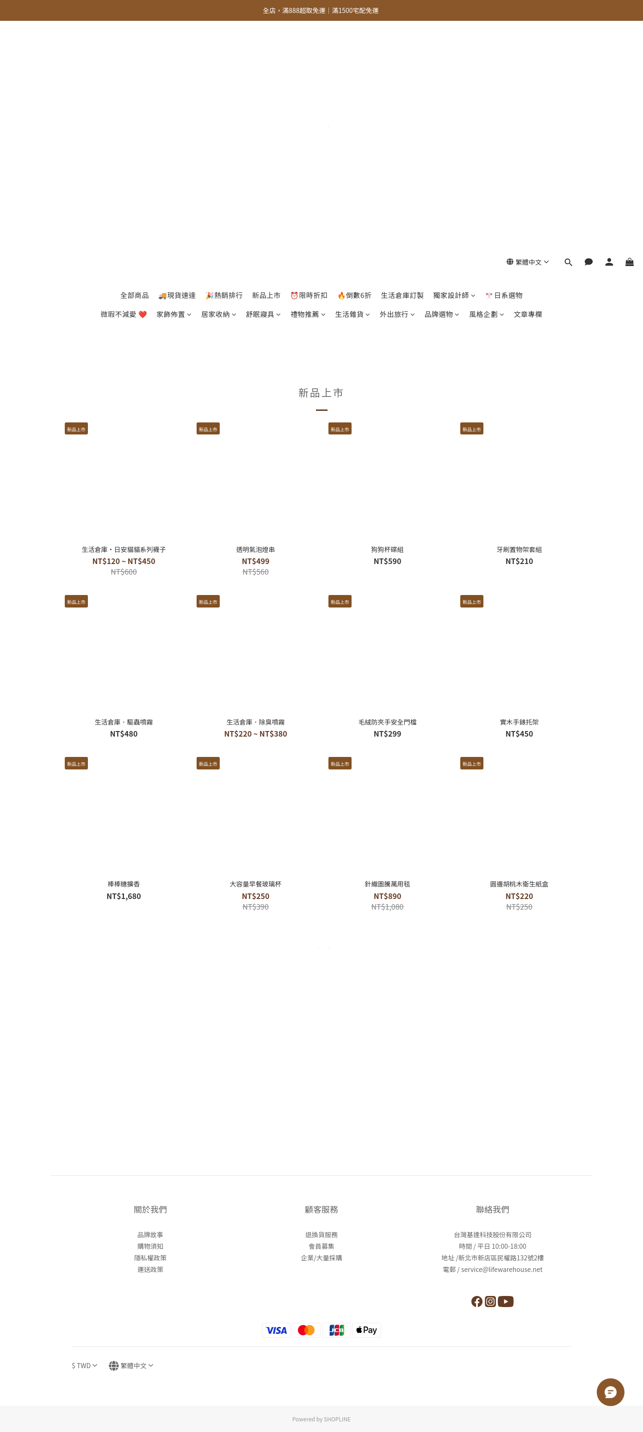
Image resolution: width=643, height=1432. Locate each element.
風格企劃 (487, 82)
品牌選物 (442, 82)
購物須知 (150, 1246)
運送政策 (150, 1269)
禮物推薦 (308, 82)
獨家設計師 (454, 63)
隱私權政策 (150, 1257)
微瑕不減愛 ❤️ (123, 82)
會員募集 (321, 1246)
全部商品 (134, 63)
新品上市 (266, 63)
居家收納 (219, 82)
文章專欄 (527, 82)
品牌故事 (150, 1234)
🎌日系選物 (504, 63)
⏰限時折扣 (309, 63)
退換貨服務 (321, 1234)
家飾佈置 (174, 82)
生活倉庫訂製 (402, 63)
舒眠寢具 (263, 82)
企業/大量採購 (321, 1257)
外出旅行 (397, 82)
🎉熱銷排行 (224, 63)
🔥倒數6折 (354, 63)
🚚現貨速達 (177, 63)
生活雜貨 (353, 82)
